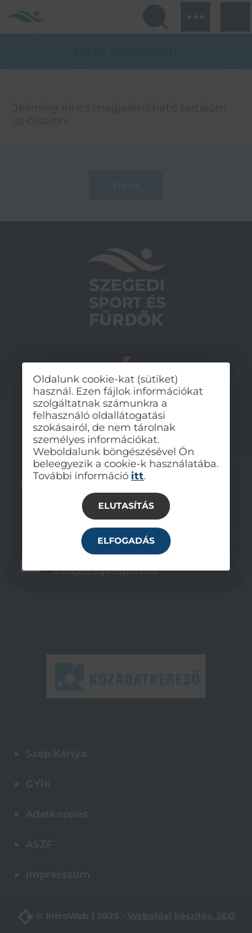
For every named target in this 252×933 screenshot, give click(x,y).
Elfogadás (126, 540)
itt (137, 476)
